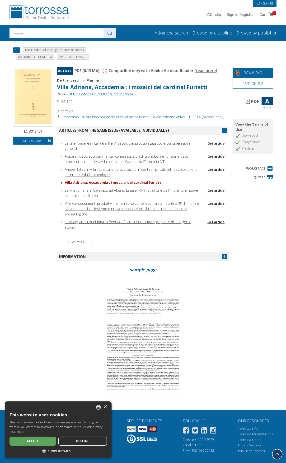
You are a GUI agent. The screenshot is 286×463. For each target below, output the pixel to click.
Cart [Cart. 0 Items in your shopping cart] (267, 15)
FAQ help (213, 15)
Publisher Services (251, 451)
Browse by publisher (256, 33)
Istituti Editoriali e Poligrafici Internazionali (101, 94)
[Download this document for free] (253, 73)
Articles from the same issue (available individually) (114, 130)
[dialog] (58, 429)
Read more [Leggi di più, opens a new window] (16, 432)
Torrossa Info (248, 428)
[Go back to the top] (277, 454)
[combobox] (62, 33)
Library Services (249, 445)
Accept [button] (32, 441)
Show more (75, 241)
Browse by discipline (212, 33)
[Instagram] (213, 431)
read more (206, 70)
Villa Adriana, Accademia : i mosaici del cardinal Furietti (132, 87)
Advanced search (171, 33)
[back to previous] (16, 50)
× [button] (105, 407)
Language (265, 3)
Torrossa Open (249, 440)
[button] (259, 168)
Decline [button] (82, 441)
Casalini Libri (192, 445)
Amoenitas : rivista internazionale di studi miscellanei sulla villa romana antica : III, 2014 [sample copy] (141, 116)
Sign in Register (240, 15)
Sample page (36, 140)
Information (72, 256)
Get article (216, 143)
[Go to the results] (109, 33)
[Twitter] (195, 431)
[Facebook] (186, 431)
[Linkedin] (204, 431)
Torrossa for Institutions (255, 434)
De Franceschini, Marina (78, 80)
